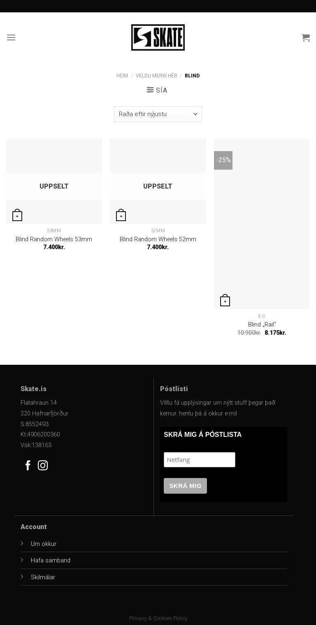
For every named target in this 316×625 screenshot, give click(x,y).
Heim (122, 76)
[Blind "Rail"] (262, 224)
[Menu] (11, 37)
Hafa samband (50, 560)
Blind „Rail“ (262, 324)
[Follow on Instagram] (43, 466)
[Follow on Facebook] (28, 466)
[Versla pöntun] (158, 114)
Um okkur (43, 544)
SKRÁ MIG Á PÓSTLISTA (203, 434)
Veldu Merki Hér (156, 76)
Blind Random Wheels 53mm (54, 239)
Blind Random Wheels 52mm (158, 239)
